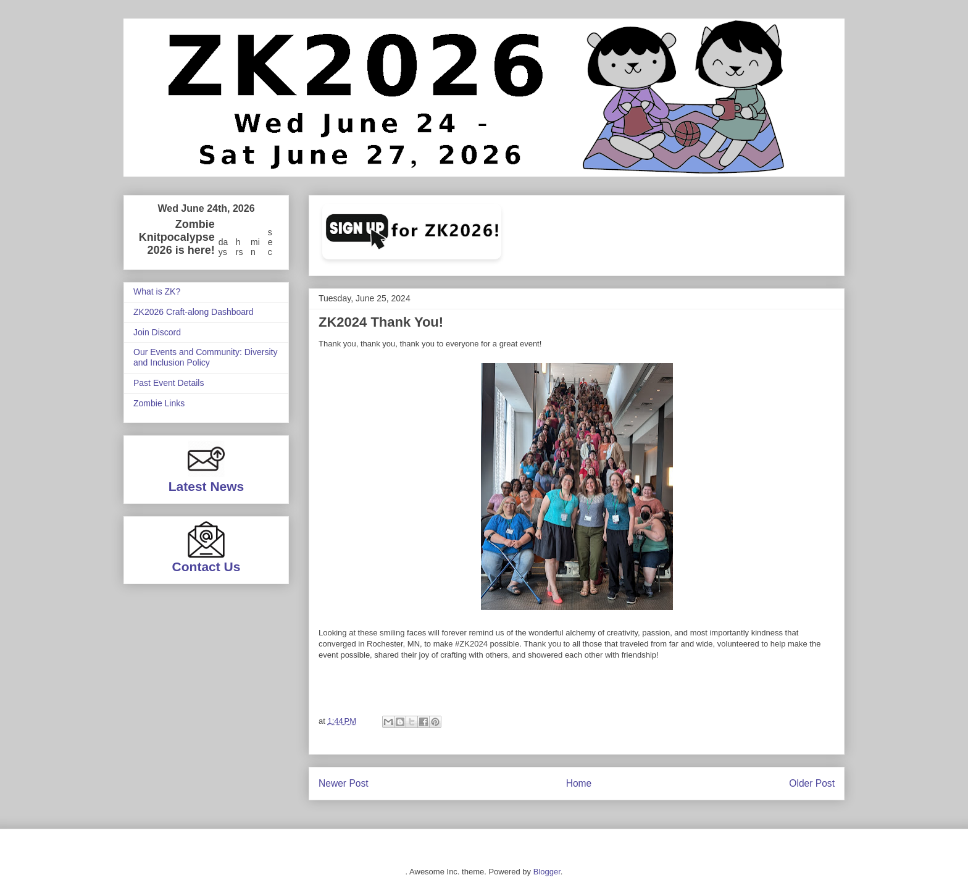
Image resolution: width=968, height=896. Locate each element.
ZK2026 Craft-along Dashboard (193, 312)
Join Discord (157, 332)
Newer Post (344, 783)
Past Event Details (168, 383)
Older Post (812, 783)
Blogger (547, 871)
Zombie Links (159, 403)
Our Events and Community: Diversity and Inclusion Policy (205, 357)
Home (579, 783)
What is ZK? (156, 291)
